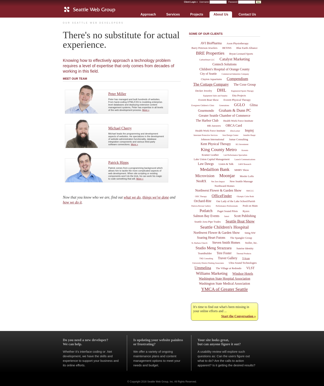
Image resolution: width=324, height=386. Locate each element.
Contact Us (247, 14)
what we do (132, 197)
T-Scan (246, 258)
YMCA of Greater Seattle (224, 289)
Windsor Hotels (242, 273)
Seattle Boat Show (240, 221)
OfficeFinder (222, 196)
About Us (220, 14)
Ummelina (202, 268)
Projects (196, 14)
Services (173, 14)
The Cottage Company (211, 84)
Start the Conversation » (238, 316)
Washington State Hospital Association (224, 278)
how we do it (72, 202)
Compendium (237, 79)
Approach (148, 14)
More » (145, 110)
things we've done (155, 197)
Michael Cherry (120, 128)
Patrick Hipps (118, 163)
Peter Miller (117, 94)
